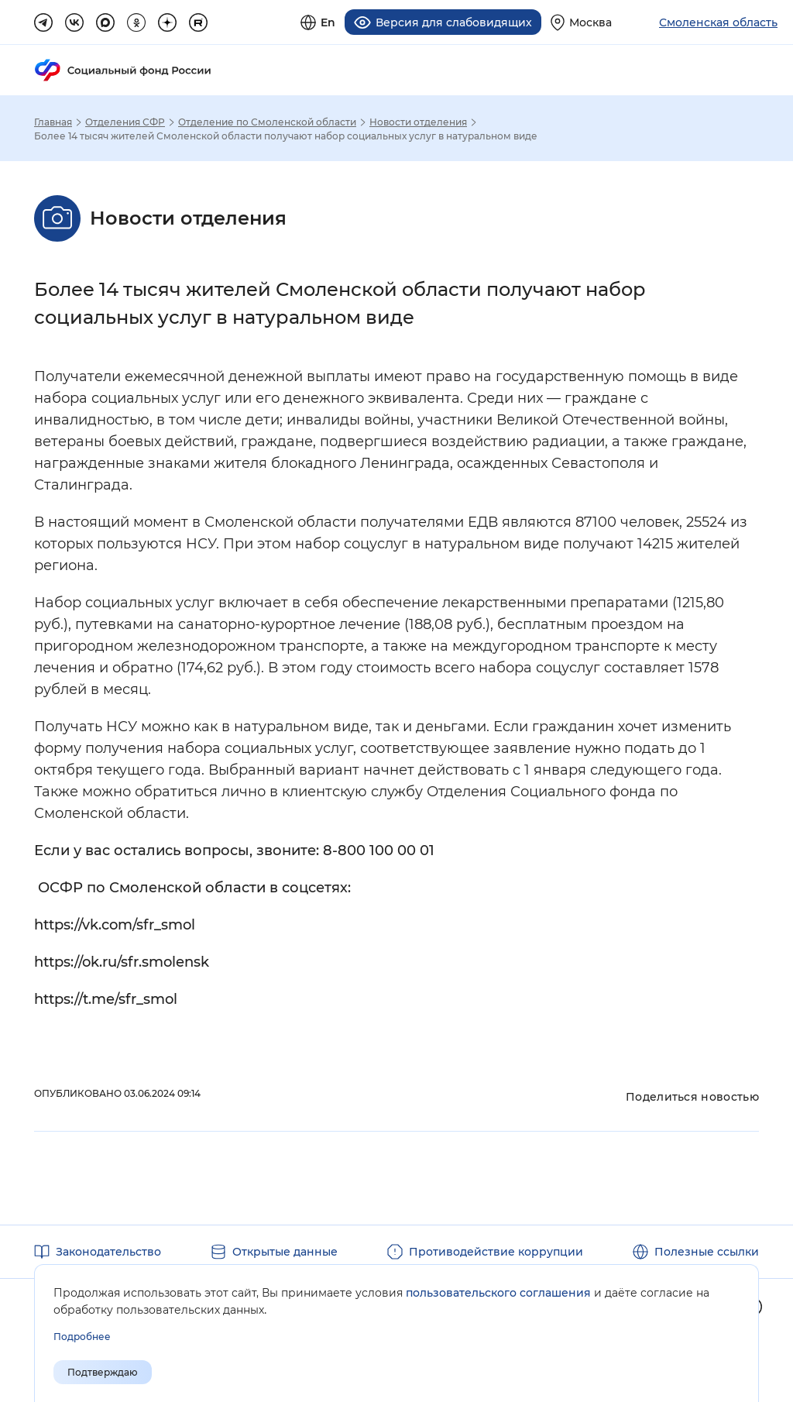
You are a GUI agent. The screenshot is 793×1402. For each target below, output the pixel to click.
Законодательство (108, 1252)
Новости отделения (418, 122)
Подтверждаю (102, 1372)
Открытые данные (285, 1252)
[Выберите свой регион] (581, 22)
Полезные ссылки (706, 1252)
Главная (53, 122)
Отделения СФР (125, 122)
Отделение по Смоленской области (267, 122)
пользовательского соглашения (498, 1293)
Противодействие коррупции (496, 1252)
